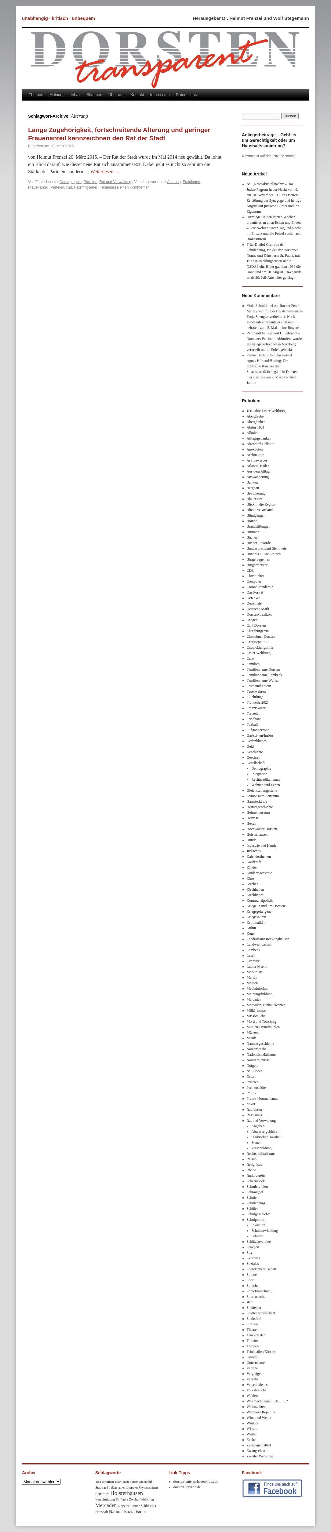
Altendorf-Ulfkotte (261, 444)
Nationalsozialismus (261, 1054)
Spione (252, 1274)
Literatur (253, 961)
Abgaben (257, 1126)
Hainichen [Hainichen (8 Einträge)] (122, 1481)
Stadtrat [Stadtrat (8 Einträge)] (100, 1487)
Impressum (160, 94)
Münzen (253, 1032)
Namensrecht (256, 1049)
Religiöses (254, 1164)
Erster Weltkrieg (259, 653)
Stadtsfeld (254, 1319)
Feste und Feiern (259, 686)
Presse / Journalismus (262, 1098)
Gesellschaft (256, 763)
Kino (250, 878)
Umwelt (253, 1357)
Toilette (252, 1341)
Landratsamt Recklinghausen (268, 939)
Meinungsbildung (260, 994)
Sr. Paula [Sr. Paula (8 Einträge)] (122, 1499)
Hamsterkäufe (257, 801)
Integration (259, 774)
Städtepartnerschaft (261, 1313)
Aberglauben (256, 422)
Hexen (251, 823)
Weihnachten (256, 1407)
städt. (251, 1302)
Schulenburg (256, 1203)
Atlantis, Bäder (258, 466)
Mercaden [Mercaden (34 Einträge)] (106, 1505)
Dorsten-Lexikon (259, 614)
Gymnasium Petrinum (263, 796)
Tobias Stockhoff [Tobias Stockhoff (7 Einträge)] (141, 1481)
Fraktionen (191, 182)
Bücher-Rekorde (259, 543)
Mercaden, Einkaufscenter (266, 1005)
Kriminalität (256, 922)
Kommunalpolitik (260, 900)
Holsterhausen (257, 834)
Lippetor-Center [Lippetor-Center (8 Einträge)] (129, 1506)
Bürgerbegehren (258, 559)
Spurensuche (256, 1296)
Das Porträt (255, 592)
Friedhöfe (254, 719)
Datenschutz (187, 94)
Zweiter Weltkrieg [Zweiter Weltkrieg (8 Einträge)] (141, 1499)
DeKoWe (253, 598)
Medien (252, 983)
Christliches (255, 576)
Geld (250, 746)
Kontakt (137, 94)
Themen (36, 94)
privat (251, 1104)
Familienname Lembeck (264, 675)
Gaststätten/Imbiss (260, 735)
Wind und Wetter (259, 1418)
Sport (251, 1280)
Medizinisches (257, 988)
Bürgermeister (257, 565)
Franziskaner (256, 708)
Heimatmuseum (258, 812)
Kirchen (253, 884)
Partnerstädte (256, 1087)
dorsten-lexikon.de (187, 1487)
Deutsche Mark (258, 609)
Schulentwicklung (264, 1230)
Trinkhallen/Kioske (261, 1352)
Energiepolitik (257, 642)
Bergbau (253, 488)
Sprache (253, 1285)
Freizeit (252, 713)
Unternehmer (256, 1363)
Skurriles (253, 1258)
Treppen (253, 1346)
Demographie (71, 182)
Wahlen (252, 1396)
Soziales (253, 1263)
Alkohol (253, 433)
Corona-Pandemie (260, 587)
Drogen (252, 620)
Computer (254, 581)
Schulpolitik (256, 1219)
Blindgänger (256, 515)
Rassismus (254, 1115)
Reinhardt (254, 333)
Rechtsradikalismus (265, 779)
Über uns (116, 94)
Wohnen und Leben (265, 785)
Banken (252, 482)
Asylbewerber (257, 460)
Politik (251, 1093)
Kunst (251, 933)
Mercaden (254, 999)
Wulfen (252, 1434)
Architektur (255, 455)
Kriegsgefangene (259, 911)
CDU (250, 570)
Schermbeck (256, 1181)
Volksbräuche (257, 1390)
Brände (252, 521)
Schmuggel (255, 1192)
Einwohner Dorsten (261, 636)
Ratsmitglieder (85, 187)
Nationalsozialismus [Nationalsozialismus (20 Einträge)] (128, 1511)
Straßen (252, 1324)
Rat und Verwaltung (115, 182)
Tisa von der (256, 1335)
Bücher (252, 537)
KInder (252, 867)
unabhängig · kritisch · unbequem (58, 18)
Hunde (251, 840)
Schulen (253, 1197)
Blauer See (255, 499)
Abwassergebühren (265, 1131)
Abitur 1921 (255, 427)
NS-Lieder (254, 1071)
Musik (251, 1038)
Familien (253, 664)
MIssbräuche (256, 1016)
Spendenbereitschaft (261, 1269)
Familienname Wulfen (263, 680)
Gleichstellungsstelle (262, 790)
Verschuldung (261, 1148)
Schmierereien (257, 1186)
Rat (69, 187)
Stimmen (94, 94)
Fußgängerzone (258, 730)
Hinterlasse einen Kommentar (124, 187)
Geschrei (253, 757)
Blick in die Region (261, 504)
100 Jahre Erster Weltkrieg (266, 411)
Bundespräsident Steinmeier (267, 548)
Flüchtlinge (255, 697)
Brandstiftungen (258, 526)
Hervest (252, 818)
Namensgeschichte (260, 1043)
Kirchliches (255, 895)
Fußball (252, 724)
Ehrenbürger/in (258, 631)
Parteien (90, 182)
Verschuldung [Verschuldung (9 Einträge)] (105, 1499)
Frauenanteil (38, 187)
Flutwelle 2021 (258, 702)
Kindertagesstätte (259, 873)
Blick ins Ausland (260, 510)
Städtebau (254, 1308)
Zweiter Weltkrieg (260, 1456)
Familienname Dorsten (263, 669)
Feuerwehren (256, 691)
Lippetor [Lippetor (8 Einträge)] (132, 1487)
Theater (252, 1330)
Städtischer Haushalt (266, 1137)
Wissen (252, 1429)
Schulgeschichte (259, 1214)
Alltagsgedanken (259, 438)
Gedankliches (257, 741)
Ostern (251, 1076)
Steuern (257, 1142)
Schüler (252, 1208)
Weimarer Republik (261, 1412)
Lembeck (253, 950)
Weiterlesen (104, 171)
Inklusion (258, 1225)
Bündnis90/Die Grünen (264, 554)
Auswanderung (258, 477)
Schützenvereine (259, 1241)
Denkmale (254, 603)
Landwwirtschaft (259, 944)
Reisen (252, 1159)
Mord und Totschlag (261, 1021)
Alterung (174, 182)
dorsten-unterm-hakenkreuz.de (195, 1481)
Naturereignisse (258, 1060)
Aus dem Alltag (258, 471)
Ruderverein (256, 1175)
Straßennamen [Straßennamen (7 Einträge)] (116, 1487)
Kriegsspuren (256, 917)
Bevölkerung (256, 493)
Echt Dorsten (256, 625)
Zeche (251, 1440)
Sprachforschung (259, 1291)
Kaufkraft (254, 862)
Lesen (251, 955)
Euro (250, 658)
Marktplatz (255, 972)
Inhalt (76, 94)
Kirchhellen (255, 889)
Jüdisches (254, 851)
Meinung (57, 94)
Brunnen (253, 532)
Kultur (251, 928)
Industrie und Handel (262, 845)
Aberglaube (255, 416)
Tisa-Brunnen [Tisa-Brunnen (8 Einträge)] (104, 1481)
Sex (249, 1252)
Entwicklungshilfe (260, 647)
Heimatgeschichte (260, 807)
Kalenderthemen (259, 856)
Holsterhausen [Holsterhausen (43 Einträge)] (126, 1493)
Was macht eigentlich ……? (267, 1401)
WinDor (253, 1423)
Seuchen (253, 1247)
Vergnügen (255, 1374)
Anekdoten (255, 449)
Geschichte (255, 752)
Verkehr (252, 1379)
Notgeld (253, 1065)
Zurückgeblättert (259, 1445)
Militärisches (256, 1010)
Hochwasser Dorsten (262, 829)
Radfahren (254, 1109)
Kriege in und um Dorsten (266, 906)
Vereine (252, 1368)
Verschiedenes (257, 1385)
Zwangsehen (256, 1451)
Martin (252, 977)
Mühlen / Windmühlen (263, 1027)
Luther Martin (257, 966)
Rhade (251, 1170)
